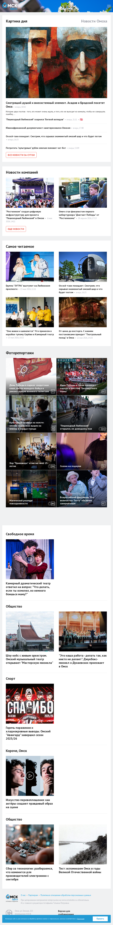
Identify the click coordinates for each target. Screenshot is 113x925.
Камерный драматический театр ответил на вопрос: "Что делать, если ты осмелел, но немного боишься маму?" (28, 587)
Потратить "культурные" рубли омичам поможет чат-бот (36, 148)
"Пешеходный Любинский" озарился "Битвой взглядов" (35, 119)
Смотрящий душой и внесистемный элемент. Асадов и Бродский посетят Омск (55, 105)
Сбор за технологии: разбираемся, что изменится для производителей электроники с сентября (29, 872)
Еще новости (16, 228)
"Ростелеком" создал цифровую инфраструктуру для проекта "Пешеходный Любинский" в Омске (25, 214)
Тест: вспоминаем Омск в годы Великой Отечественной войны (80, 869)
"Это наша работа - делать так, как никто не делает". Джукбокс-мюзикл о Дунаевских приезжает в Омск (83, 659)
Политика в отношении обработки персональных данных (66, 894)
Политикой (80, 919)
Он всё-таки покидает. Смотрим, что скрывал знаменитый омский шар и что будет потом (54, 136)
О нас (23, 894)
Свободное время (20, 533)
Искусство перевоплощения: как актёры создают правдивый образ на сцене (29, 802)
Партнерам (33, 894)
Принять (100, 918)
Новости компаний (22, 171)
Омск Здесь (9, 6)
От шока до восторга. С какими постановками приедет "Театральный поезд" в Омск (80, 333)
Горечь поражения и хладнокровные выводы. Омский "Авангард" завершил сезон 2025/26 (28, 732)
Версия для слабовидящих (66, 912)
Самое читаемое (20, 245)
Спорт (10, 677)
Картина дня (16, 21)
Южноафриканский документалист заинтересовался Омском (38, 127)
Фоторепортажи (20, 351)
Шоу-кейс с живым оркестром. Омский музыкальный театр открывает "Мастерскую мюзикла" (29, 658)
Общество (14, 605)
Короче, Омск (16, 749)
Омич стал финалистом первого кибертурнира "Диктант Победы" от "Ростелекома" (79, 214)
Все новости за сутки (21, 154)
